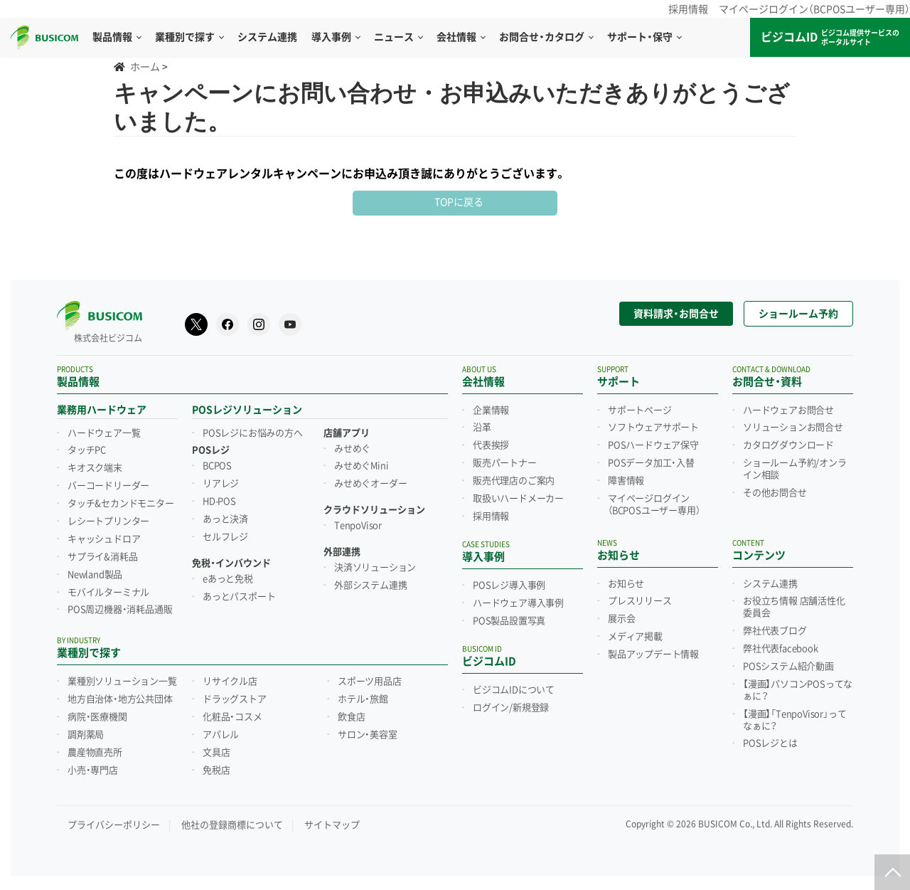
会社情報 (461, 37)
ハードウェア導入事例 (518, 603)
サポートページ (640, 410)
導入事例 (335, 37)
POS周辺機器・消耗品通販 (120, 609)
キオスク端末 (95, 468)
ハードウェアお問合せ (788, 410)
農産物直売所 (95, 752)
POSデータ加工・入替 (651, 463)
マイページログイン (654, 504)
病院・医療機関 (97, 717)
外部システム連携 (370, 585)
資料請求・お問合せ (676, 313)
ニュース (398, 37)
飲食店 (351, 717)
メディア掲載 (635, 636)
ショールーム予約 (798, 313)
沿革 (482, 427)
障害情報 (626, 481)
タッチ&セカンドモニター (121, 503)
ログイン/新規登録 (511, 708)
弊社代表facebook (780, 649)
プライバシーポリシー (114, 825)
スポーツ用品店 (370, 681)
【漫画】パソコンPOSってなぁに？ (797, 690)
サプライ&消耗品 (102, 557)
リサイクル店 (230, 681)
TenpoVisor (358, 525)
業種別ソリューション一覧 (122, 681)
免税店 (216, 770)
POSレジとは (770, 743)
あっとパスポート (239, 597)
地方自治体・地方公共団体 (120, 699)
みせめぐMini (361, 466)
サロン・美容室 (367, 735)
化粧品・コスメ (232, 717)
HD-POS (219, 501)
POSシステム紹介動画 (788, 666)
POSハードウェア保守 (653, 445)
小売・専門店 (93, 770)
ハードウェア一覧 (104, 433)
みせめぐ (352, 449)
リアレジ (221, 483)
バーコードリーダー (108, 486)
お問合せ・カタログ (546, 37)
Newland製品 (95, 575)
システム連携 (770, 584)
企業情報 (491, 410)
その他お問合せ (775, 493)
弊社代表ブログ (775, 631)
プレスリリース (640, 601)
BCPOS (217, 466)
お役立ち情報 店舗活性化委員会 (794, 607)
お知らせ (626, 584)
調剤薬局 (86, 735)
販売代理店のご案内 (514, 481)
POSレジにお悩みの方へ (253, 433)
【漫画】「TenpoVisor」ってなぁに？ (794, 720)
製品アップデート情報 (653, 654)
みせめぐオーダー (370, 483)
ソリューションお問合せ (793, 427)
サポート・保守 (644, 37)
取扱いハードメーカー (518, 498)
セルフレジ (225, 537)
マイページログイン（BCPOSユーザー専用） (814, 9)
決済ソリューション (375, 567)
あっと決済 (225, 519)
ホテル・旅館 (363, 699)
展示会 (621, 619)
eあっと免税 (228, 579)
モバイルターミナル (108, 592)
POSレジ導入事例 (509, 585)
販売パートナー (505, 463)
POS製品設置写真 (509, 621)
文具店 (216, 752)
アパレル (221, 735)
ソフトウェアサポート (653, 427)
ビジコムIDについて (514, 690)
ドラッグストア (235, 699)
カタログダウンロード (788, 445)
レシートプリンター (108, 521)
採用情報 (688, 9)
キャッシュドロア (104, 539)
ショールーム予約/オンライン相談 (795, 469)
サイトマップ (332, 825)
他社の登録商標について (232, 825)
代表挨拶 (491, 445)
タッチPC (87, 450)
